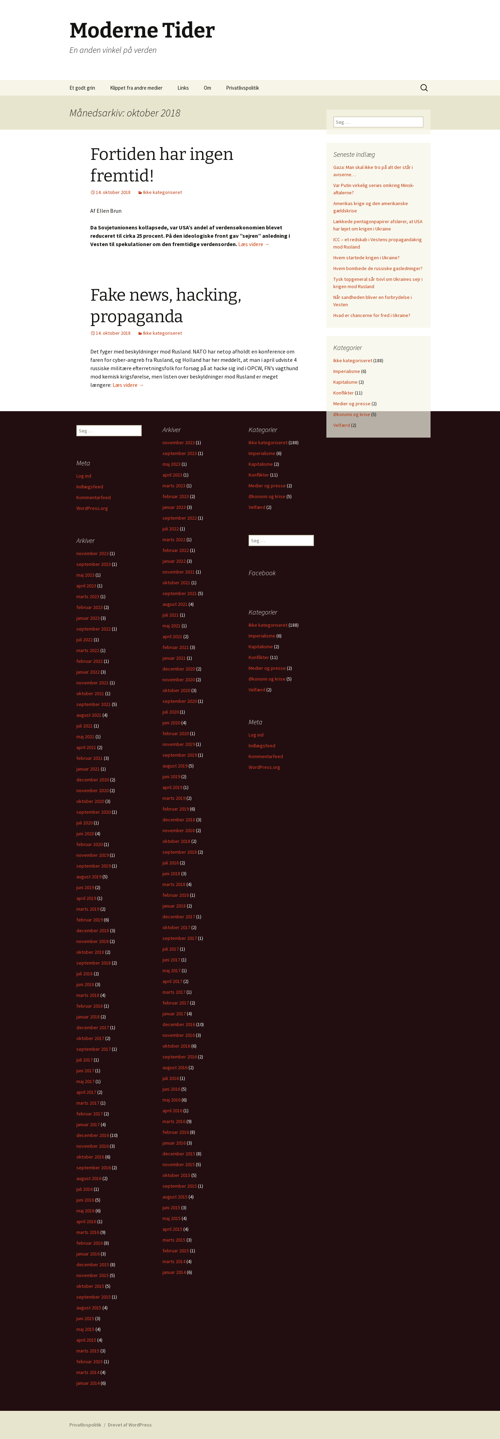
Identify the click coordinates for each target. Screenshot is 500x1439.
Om (207, 87)
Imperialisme (346, 371)
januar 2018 (174, 906)
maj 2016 (171, 1100)
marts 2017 (173, 992)
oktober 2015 (176, 1175)
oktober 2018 (176, 841)
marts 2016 (173, 1121)
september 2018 (179, 852)
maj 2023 (171, 464)
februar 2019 (175, 809)
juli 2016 (170, 1078)
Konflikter (343, 393)
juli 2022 (170, 529)
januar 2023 (174, 507)
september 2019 (179, 755)
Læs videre (254, 244)
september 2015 (179, 1186)
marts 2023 (173, 485)
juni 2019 (171, 776)
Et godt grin (82, 87)
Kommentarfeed (93, 497)
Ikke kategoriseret (162, 192)
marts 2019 (173, 798)
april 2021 (172, 636)
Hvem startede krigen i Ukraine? (366, 257)
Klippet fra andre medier (136, 87)
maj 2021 (171, 626)
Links (183, 87)
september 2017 (179, 938)
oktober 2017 (176, 927)
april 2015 (172, 1229)
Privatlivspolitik (242, 87)
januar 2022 (174, 561)
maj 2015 (171, 1218)
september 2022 (179, 518)
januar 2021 (174, 658)
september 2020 (179, 701)
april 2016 (172, 1110)
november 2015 (178, 1164)
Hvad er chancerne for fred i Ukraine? (371, 315)
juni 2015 (171, 1207)
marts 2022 (173, 539)
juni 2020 (171, 723)
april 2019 (172, 787)
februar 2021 (175, 647)
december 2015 (178, 1154)
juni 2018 (171, 873)
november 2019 (178, 744)
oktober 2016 (176, 1046)
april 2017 (172, 981)
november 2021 (178, 572)
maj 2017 (171, 970)
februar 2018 (175, 895)
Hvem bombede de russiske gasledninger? (378, 268)
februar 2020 (175, 733)
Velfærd (341, 425)
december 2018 (178, 819)
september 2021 (179, 593)
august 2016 (175, 1067)
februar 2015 (175, 1250)
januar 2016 (174, 1143)
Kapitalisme (345, 382)
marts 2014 (173, 1261)
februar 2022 (175, 550)
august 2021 (175, 604)
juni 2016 (171, 1089)
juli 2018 (170, 863)
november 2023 (178, 442)
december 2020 (178, 669)
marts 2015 (173, 1240)
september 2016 (179, 1057)
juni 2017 (171, 960)
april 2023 (172, 475)
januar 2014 (174, 1272)
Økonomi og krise (351, 414)
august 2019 (175, 766)
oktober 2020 (176, 690)
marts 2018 (173, 884)
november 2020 (178, 679)
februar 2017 (175, 1003)
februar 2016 (175, 1132)
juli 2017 (170, 949)
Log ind (83, 476)
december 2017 (178, 916)
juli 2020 (170, 712)
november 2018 (178, 830)
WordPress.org (92, 508)
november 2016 (178, 1035)
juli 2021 (170, 615)
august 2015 (175, 1197)
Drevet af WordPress (130, 1425)
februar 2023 (175, 496)
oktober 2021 (176, 582)
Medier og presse (351, 403)
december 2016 (178, 1024)
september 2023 (179, 453)
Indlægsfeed (89, 486)
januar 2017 (174, 1013)
